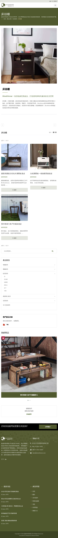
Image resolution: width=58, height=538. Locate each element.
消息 (33, 504)
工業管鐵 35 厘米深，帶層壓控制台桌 (12, 506)
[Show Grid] (54, 132)
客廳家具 (5, 264)
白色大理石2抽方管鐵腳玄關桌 (10, 491)
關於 (33, 494)
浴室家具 (5, 300)
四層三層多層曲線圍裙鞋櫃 (9, 521)
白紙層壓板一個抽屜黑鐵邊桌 (41, 173)
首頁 (5, 19)
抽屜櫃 (6, 282)
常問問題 (35, 507)
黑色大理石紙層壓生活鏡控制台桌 (11, 499)
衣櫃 (5, 290)
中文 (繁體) (54, 1)
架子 (5, 288)
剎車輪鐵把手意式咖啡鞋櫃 (9, 513)
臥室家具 (15, 19)
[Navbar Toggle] (55, 5)
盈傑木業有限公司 (28, 533)
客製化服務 (35, 501)
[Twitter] (3, 459)
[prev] (2, 125)
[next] (55, 125)
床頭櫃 (20, 19)
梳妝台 (6, 285)
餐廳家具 (5, 269)
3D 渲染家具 (6, 305)
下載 (5, 325)
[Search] (24, 251)
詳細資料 (29, 414)
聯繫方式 (35, 510)
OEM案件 (35, 497)
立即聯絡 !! (48, 427)
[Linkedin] (5, 459)
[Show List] (56, 132)
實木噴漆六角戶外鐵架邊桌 (11, 224)
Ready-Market (35, 535)
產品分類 (9, 19)
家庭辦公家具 (7, 296)
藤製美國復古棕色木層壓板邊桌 (13, 173)
